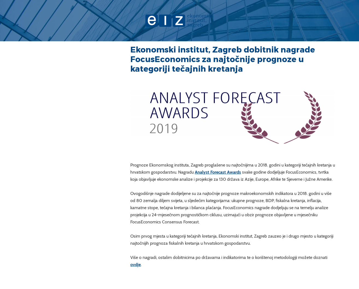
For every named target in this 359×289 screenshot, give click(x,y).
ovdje (135, 264)
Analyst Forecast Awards (218, 172)
